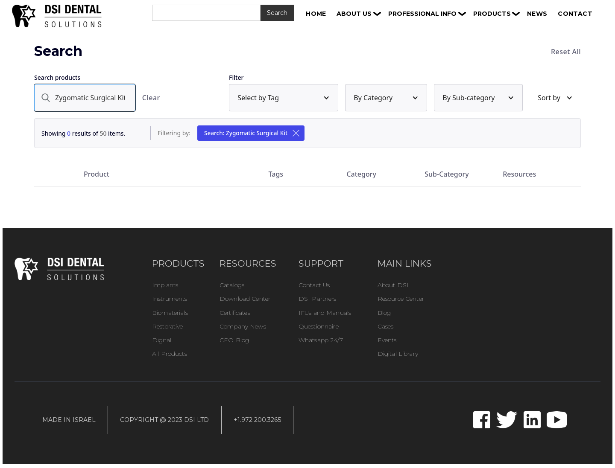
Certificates (235, 313)
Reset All (566, 51)
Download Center (245, 298)
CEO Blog (234, 340)
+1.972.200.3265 (257, 420)
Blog (384, 313)
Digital (161, 340)
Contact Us (314, 285)
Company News (243, 326)
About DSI (393, 285)
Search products (57, 77)
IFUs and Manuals (325, 313)
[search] (84, 97)
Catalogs (232, 285)
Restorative (167, 326)
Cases (386, 326)
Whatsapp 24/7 (321, 340)
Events (387, 340)
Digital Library (398, 354)
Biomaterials (170, 313)
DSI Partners (318, 298)
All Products (169, 354)
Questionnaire (319, 326)
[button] (359, 13)
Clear (151, 97)
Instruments (169, 298)
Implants (165, 285)
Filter (236, 77)
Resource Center (401, 298)
